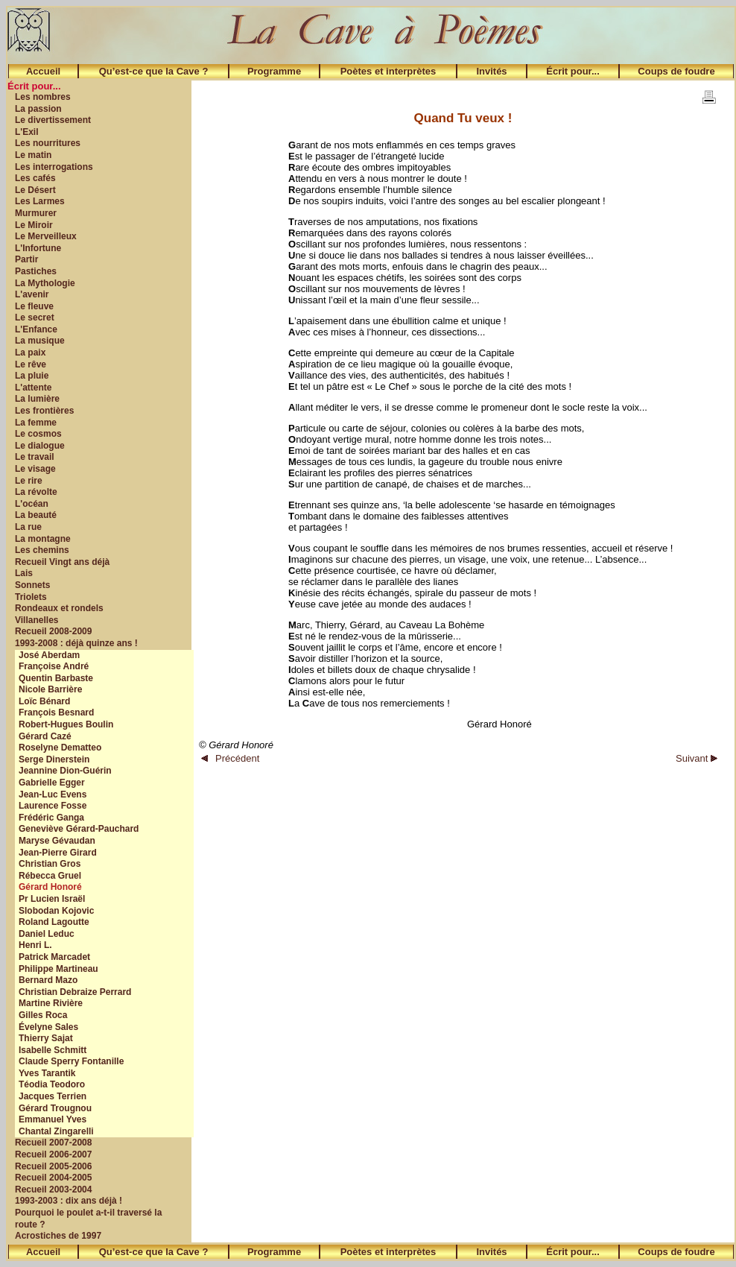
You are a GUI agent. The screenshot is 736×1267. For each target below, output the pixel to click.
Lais (24, 573)
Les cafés (35, 178)
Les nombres (43, 97)
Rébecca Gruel (50, 876)
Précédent (230, 758)
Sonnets (32, 585)
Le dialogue (40, 445)
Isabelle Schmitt (52, 1050)
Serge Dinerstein (54, 759)
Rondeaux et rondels (59, 608)
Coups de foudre (676, 71)
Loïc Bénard (44, 701)
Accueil (43, 71)
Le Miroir (34, 225)
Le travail (34, 457)
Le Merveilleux (46, 236)
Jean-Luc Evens (52, 794)
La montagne (43, 539)
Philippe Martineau (58, 969)
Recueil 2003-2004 (53, 1189)
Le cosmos (38, 434)
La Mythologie (45, 283)
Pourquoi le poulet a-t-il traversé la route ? (88, 1218)
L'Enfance (36, 329)
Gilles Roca (43, 1015)
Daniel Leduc (46, 934)
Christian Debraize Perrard (75, 992)
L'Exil (27, 132)
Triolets (31, 597)
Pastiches (36, 271)
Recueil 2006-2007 (53, 1154)
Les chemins (42, 550)
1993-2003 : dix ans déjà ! (68, 1200)
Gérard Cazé (45, 736)
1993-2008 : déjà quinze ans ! (76, 643)
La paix (30, 352)
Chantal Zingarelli (56, 1131)
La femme (36, 422)
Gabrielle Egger (52, 782)
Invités (491, 71)
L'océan (31, 504)
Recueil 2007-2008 (53, 1142)
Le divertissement (53, 120)
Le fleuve (34, 306)
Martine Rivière (51, 1003)
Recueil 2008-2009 (53, 631)
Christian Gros (49, 864)
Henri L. (35, 945)
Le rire (28, 480)
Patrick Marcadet (54, 957)
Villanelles (36, 620)
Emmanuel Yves (52, 1119)
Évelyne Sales (48, 1027)
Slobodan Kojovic (56, 911)
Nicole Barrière (50, 689)
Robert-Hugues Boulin (66, 724)
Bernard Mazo (48, 980)
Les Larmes (40, 201)
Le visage (35, 469)
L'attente (33, 387)
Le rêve (30, 364)
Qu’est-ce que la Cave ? (154, 71)
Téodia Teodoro (52, 1084)
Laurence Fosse (52, 805)
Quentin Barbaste (56, 678)
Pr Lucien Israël (52, 899)
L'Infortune (38, 248)
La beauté (36, 515)
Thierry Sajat (46, 1038)
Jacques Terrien (52, 1096)
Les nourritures (47, 143)
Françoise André (54, 666)
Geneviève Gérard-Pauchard (79, 829)
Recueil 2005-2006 (53, 1166)
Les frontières (44, 410)
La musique (40, 340)
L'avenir (32, 294)
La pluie (31, 375)
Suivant (696, 758)
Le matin (33, 155)
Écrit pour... (573, 71)
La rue (28, 527)
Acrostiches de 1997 (58, 1235)
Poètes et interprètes (388, 71)
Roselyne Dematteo (60, 747)
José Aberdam (49, 655)
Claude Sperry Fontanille (71, 1061)
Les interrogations (54, 167)
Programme (274, 71)
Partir (26, 259)
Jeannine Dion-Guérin (65, 770)
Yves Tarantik (47, 1073)
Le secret (34, 317)
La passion (38, 109)
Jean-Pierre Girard (58, 852)
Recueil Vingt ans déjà (62, 562)
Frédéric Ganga (51, 817)
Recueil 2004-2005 (53, 1177)
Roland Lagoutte (54, 922)
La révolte (36, 492)
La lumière (37, 399)
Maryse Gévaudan (57, 840)
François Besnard (56, 712)
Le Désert (35, 190)
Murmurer (36, 213)
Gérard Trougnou (55, 1108)
